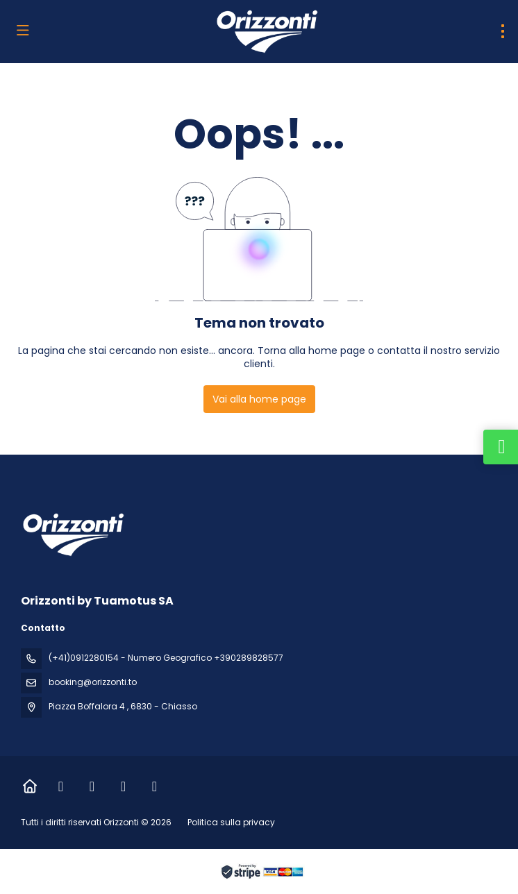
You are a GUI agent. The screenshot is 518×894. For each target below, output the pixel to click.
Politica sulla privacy (231, 822)
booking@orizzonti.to (93, 682)
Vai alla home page (259, 399)
